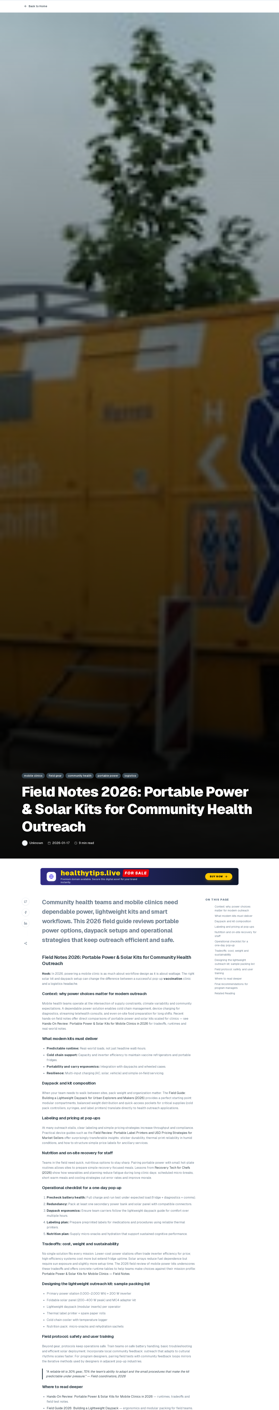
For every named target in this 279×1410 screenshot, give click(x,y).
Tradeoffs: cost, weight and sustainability (232, 952)
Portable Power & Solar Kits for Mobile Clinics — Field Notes (86, 1274)
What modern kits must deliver (233, 916)
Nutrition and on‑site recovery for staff (236, 934)
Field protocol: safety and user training (234, 971)
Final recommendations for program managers (231, 986)
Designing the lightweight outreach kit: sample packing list (235, 962)
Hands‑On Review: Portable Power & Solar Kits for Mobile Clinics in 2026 (95, 1024)
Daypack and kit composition (233, 921)
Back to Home (35, 6)
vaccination (173, 979)
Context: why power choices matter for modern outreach (233, 908)
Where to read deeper (228, 978)
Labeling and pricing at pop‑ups (234, 926)
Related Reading (225, 993)
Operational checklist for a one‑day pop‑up (231, 943)
